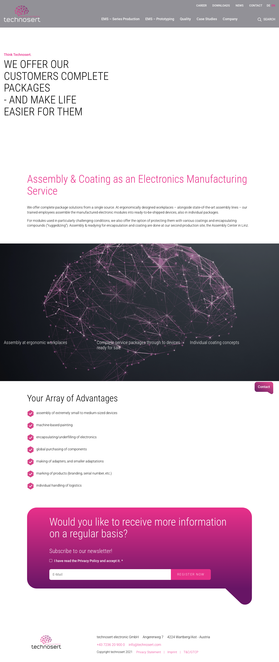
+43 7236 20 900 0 (111, 645)
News (239, 5)
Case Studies (207, 19)
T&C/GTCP (191, 652)
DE (268, 5)
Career (201, 5)
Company (230, 19)
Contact (255, 5)
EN (273, 5)
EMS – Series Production (120, 19)
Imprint (172, 652)
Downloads (221, 5)
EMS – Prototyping (159, 19)
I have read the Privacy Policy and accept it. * (88, 561)
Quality (185, 19)
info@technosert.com (145, 645)
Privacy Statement (148, 652)
